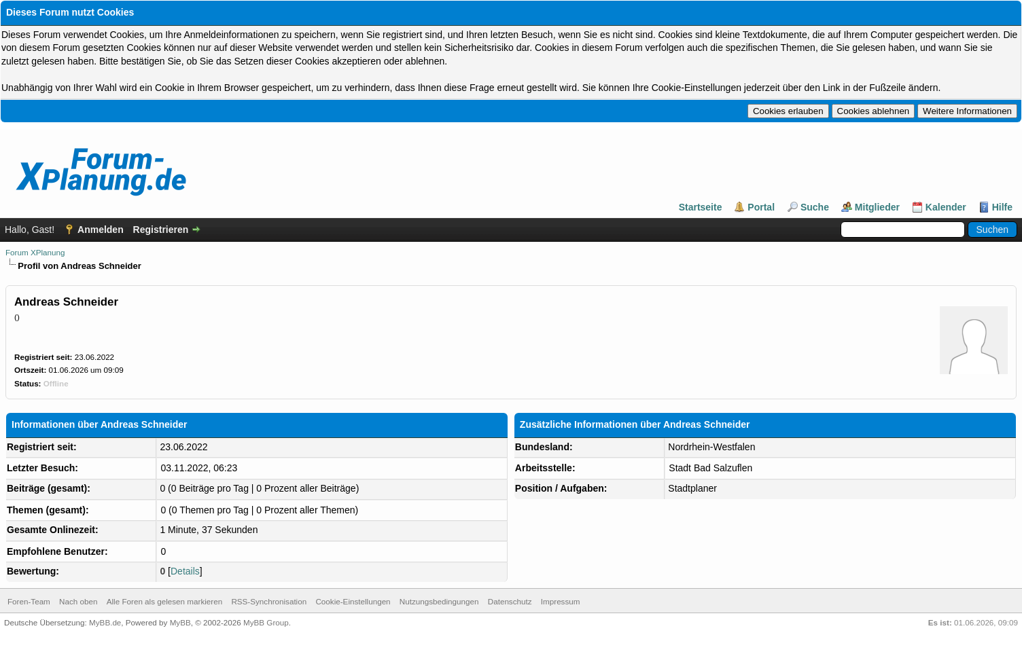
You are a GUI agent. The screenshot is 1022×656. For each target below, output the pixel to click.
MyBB (180, 622)
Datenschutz (510, 601)
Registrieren (161, 229)
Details (185, 571)
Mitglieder (877, 207)
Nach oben (78, 601)
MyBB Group (266, 622)
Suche (814, 207)
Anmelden (100, 229)
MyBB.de (105, 622)
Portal (761, 207)
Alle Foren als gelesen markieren (164, 601)
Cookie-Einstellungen (352, 601)
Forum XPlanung (35, 252)
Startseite (700, 207)
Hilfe (1002, 207)
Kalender (946, 207)
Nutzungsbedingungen (439, 601)
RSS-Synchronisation (268, 601)
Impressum (560, 601)
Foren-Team (28, 601)
